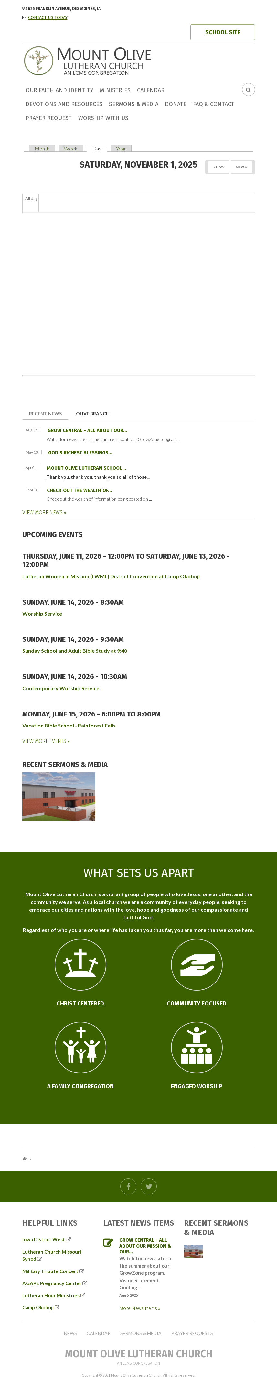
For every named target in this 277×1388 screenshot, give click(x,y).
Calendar (151, 90)
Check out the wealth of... (79, 490)
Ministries (115, 90)
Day (99, 148)
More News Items (138, 1308)
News (70, 1333)
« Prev (218, 166)
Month (42, 148)
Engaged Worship (196, 1086)
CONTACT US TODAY (48, 17)
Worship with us (103, 118)
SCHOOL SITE (222, 32)
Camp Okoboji (38, 1307)
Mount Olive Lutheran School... (86, 468)
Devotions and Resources (64, 104)
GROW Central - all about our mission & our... (145, 1246)
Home (24, 1158)
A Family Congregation (80, 1086)
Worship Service (42, 613)
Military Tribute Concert (50, 1271)
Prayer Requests (192, 1333)
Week (71, 148)
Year (121, 148)
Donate (175, 104)
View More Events (45, 741)
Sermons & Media (133, 104)
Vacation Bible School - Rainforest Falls (69, 725)
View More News (43, 512)
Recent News (49, 413)
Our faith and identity (59, 90)
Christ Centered (80, 1003)
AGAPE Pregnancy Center (51, 1283)
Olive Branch (93, 413)
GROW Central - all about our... (87, 430)
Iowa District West (43, 1239)
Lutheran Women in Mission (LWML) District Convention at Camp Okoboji (111, 576)
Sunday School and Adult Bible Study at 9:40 (74, 651)
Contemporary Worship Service (60, 688)
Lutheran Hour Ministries (51, 1295)
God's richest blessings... (80, 453)
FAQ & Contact (213, 104)
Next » (241, 166)
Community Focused (197, 1003)
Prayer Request (49, 118)
